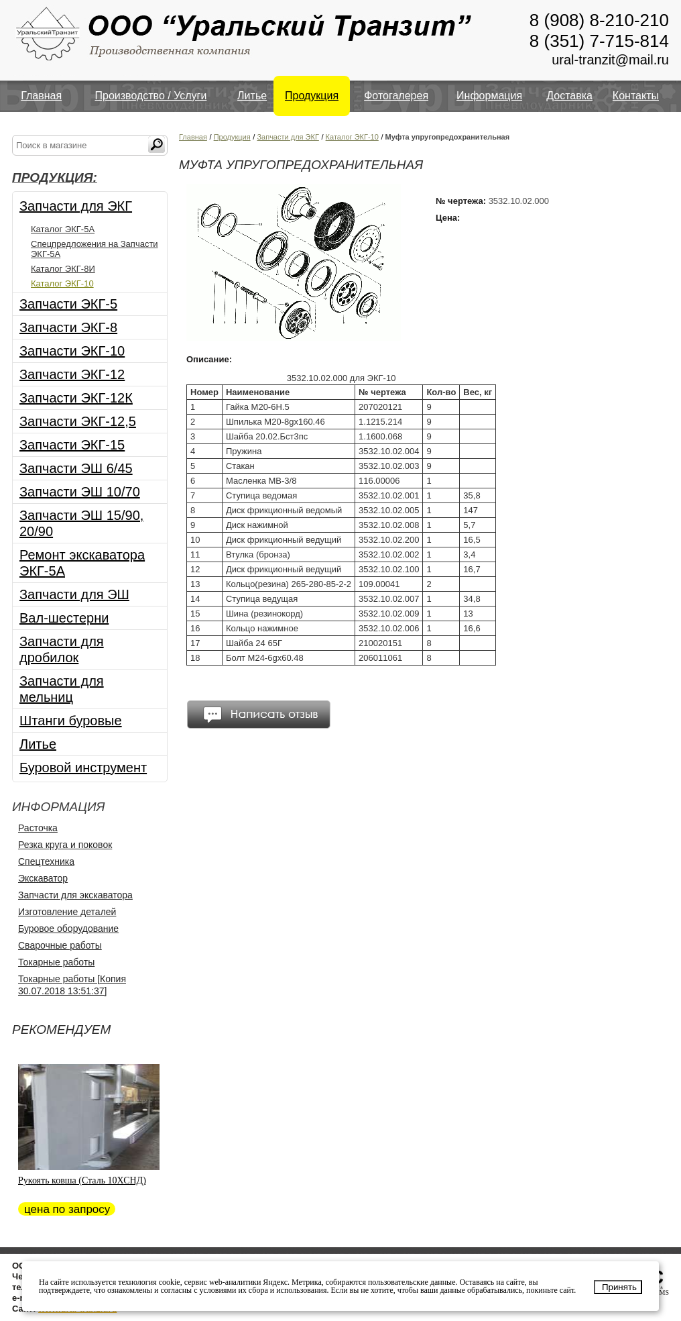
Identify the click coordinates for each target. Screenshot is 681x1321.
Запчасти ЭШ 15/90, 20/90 (81, 523)
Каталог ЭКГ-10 (62, 283)
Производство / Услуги (151, 95)
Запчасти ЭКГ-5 (68, 304)
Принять (619, 1287)
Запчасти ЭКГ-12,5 (77, 421)
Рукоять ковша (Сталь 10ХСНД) (82, 1180)
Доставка (569, 95)
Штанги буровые (70, 720)
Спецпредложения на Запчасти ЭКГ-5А (94, 249)
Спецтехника (46, 861)
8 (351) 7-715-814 (599, 41)
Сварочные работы (60, 945)
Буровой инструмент (83, 767)
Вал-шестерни (64, 618)
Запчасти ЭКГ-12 (72, 374)
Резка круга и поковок (65, 844)
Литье (252, 95)
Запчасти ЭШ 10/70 (79, 491)
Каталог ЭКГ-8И (63, 269)
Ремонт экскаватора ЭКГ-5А (82, 562)
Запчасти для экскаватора (75, 895)
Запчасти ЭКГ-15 (72, 444)
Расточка (38, 828)
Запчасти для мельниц (61, 689)
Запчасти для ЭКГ (75, 206)
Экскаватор (43, 878)
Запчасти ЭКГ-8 (68, 327)
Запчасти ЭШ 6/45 (76, 468)
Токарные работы (56, 962)
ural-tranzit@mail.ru (610, 59)
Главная (41, 95)
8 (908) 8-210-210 (599, 20)
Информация (489, 95)
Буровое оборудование (68, 928)
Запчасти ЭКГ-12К (76, 397)
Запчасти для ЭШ (74, 594)
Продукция (311, 95)
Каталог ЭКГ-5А (63, 229)
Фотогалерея (396, 95)
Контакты (636, 95)
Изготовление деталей (67, 911)
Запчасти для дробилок (61, 649)
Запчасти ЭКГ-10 (72, 351)
